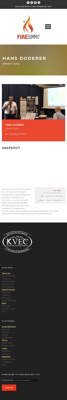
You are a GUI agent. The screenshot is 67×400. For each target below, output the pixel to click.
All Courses (6, 354)
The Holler (57, 190)
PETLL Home (7, 343)
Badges (5, 335)
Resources (6, 306)
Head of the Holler (9, 300)
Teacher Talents (8, 346)
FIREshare (6, 295)
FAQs (4, 365)
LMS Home (6, 351)
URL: (42, 196)
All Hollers (6, 332)
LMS (33, 6)
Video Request (8, 287)
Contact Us (6, 279)
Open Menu (48, 26)
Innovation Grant (8, 309)
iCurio (4, 311)
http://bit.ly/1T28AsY (17, 134)
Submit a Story (8, 284)
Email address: (8, 380)
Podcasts (5, 298)
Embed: (41, 200)
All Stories (6, 292)
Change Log (7, 362)
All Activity (6, 329)
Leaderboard (7, 337)
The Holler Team (8, 281)
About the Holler (8, 276)
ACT (50, 6)
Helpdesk (41, 6)
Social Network (22, 6)
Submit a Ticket (8, 359)
